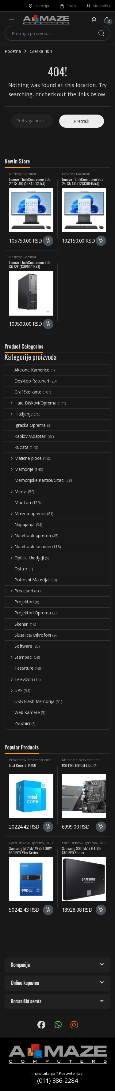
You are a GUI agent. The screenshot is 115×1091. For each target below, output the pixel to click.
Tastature (19, 668)
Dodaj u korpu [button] (48, 241)
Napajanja (20, 524)
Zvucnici (17, 723)
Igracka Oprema (25, 425)
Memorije (19, 469)
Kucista (17, 447)
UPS (13, 690)
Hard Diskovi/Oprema (30, 403)
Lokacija (38, 6)
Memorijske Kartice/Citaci (34, 480)
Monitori (18, 502)
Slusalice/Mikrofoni (28, 635)
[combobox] (49, 33)
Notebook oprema (28, 535)
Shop (67, 6)
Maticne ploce (23, 458)
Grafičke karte (23, 392)
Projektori (19, 602)
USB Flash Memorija (29, 701)
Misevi (16, 491)
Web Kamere (22, 712)
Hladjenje (19, 414)
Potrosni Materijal (27, 580)
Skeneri (17, 624)
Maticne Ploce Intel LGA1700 (81, 761)
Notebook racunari (28, 546)
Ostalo (16, 569)
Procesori (19, 591)
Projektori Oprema (28, 613)
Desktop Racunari (23, 173)
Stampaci (19, 657)
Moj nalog (98, 6)
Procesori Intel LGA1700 (30, 761)
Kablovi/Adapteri (25, 436)
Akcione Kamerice (27, 370)
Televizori (19, 679)
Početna (13, 51)
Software (18, 646)
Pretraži (101, 33)
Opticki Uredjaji (24, 558)
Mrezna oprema (25, 513)
